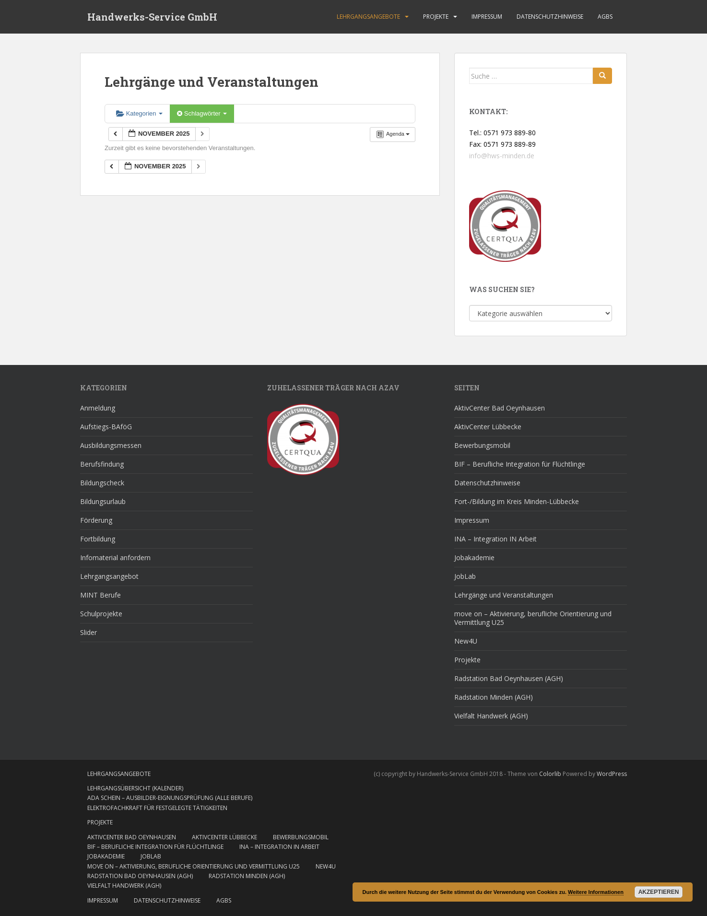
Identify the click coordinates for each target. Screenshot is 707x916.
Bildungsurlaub (103, 501)
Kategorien (139, 113)
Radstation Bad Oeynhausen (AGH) (508, 678)
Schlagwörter (202, 113)
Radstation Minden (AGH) (493, 697)
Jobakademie (474, 557)
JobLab (465, 576)
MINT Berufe (100, 594)
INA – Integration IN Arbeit (495, 538)
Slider (88, 632)
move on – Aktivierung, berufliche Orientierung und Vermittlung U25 (533, 618)
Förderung (96, 520)
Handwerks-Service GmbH (152, 17)
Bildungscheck (102, 482)
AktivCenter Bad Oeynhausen (499, 407)
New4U (465, 641)
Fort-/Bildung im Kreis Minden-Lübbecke (516, 501)
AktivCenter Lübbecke (487, 426)
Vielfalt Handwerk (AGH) (491, 715)
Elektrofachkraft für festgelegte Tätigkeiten (157, 808)
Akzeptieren (658, 892)
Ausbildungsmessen (110, 445)
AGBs (605, 16)
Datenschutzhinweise (550, 16)
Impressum (486, 16)
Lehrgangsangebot (109, 576)
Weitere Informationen (596, 892)
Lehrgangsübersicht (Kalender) (135, 788)
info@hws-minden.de (501, 155)
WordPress (612, 774)
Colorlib (550, 774)
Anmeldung (97, 407)
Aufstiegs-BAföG (106, 426)
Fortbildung (97, 538)
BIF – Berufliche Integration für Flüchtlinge (519, 464)
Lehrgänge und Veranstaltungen (503, 594)
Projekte (435, 16)
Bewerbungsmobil (482, 445)
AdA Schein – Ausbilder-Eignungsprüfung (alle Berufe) (169, 798)
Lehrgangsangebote (368, 16)
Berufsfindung (102, 464)
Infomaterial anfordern (115, 557)
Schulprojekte (101, 613)
